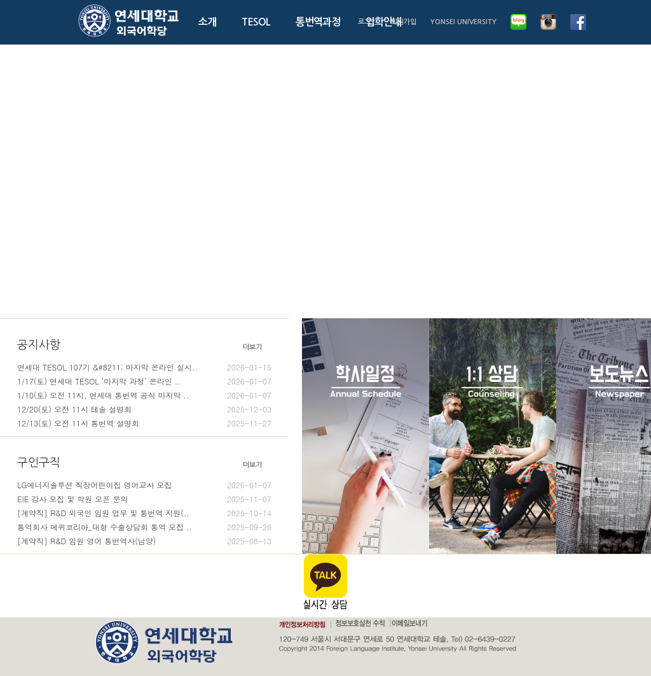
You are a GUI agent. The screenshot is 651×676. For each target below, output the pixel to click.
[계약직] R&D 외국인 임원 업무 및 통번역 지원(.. (144, 513)
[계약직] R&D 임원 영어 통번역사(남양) (144, 541)
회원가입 (403, 21)
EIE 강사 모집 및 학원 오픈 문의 (144, 499)
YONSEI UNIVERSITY (463, 21)
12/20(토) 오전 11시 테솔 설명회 (144, 409)
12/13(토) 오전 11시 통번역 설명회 (144, 423)
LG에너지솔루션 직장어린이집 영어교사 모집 (144, 485)
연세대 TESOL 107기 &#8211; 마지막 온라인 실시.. (144, 367)
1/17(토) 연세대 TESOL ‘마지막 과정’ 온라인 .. (144, 381)
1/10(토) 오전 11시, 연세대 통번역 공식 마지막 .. (144, 395)
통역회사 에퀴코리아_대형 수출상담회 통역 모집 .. (144, 527)
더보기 (252, 347)
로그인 (367, 21)
